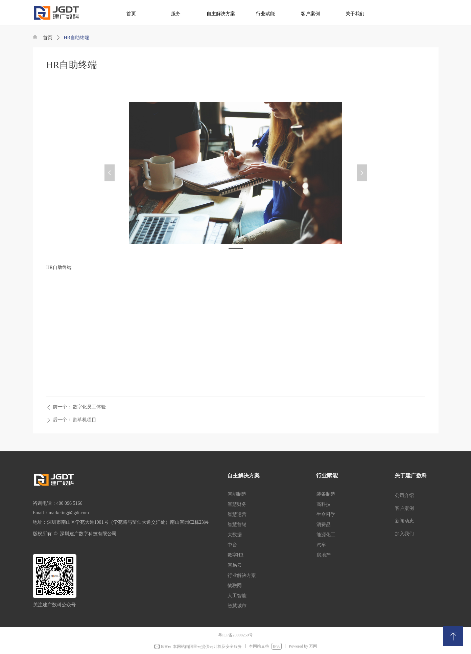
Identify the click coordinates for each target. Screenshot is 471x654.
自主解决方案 (218, 13)
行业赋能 (262, 13)
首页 (47, 37)
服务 (172, 13)
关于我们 (350, 13)
